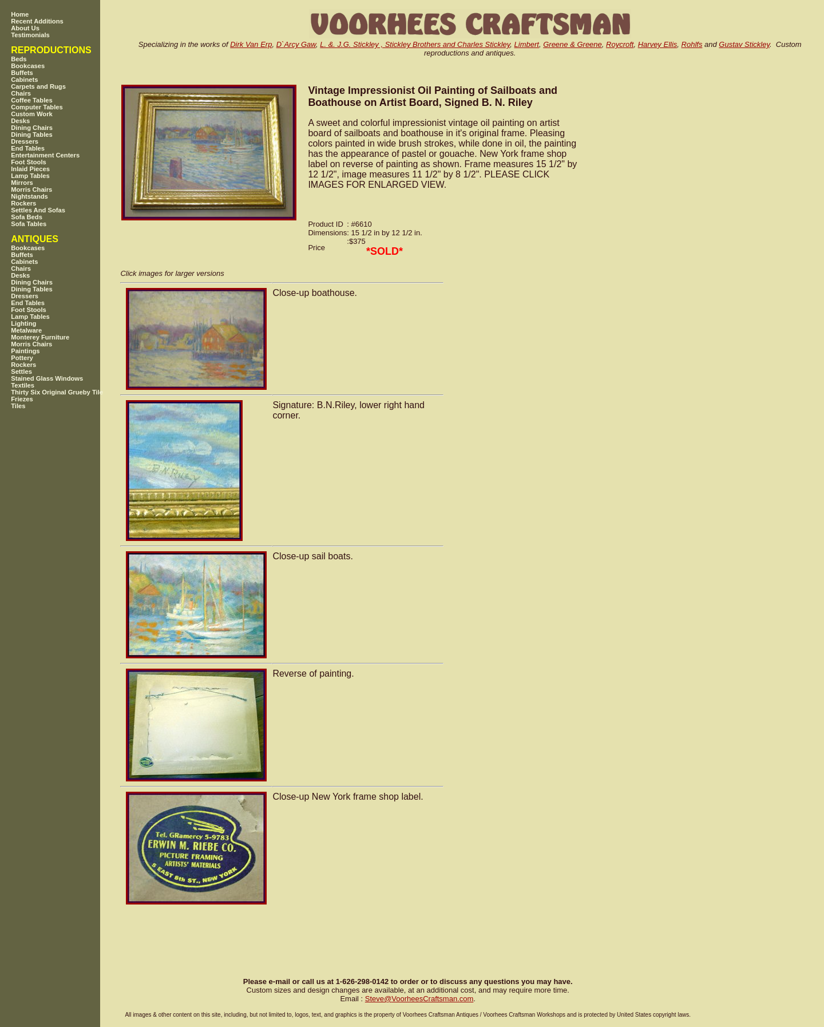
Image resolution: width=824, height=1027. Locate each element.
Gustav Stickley (744, 44)
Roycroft (619, 44)
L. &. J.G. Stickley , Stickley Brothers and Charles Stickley (415, 44)
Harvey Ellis (658, 44)
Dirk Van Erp (251, 44)
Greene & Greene (572, 44)
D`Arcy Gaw (296, 44)
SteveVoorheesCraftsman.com (419, 998)
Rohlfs (692, 44)
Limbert (526, 44)
